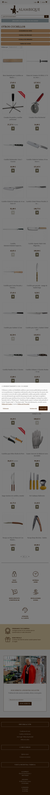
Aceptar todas (43, 408)
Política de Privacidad (23, 404)
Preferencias (6, 408)
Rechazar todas (33, 408)
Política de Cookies (7, 404)
